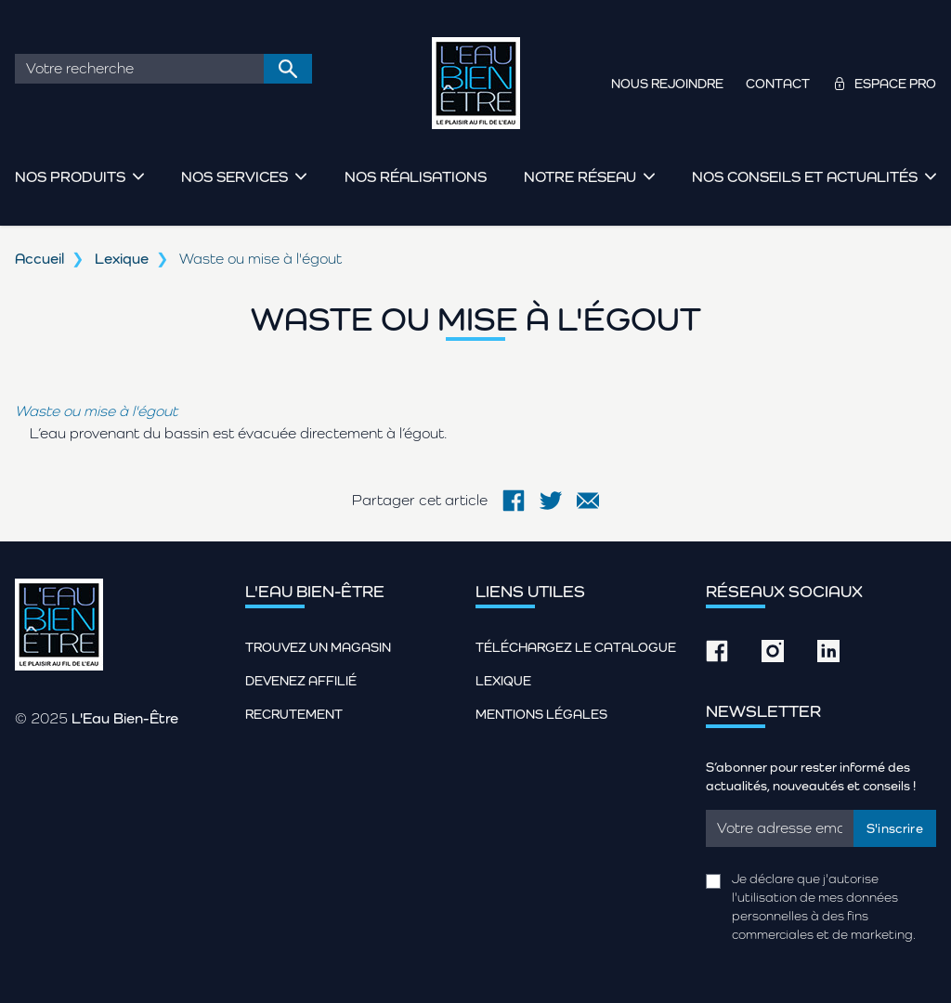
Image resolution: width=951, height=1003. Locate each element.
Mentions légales (541, 714)
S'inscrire (895, 828)
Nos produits (70, 177)
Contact (778, 83)
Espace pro (895, 83)
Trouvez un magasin (318, 647)
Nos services (234, 177)
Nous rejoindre (667, 83)
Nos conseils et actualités (805, 177)
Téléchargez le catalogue (576, 647)
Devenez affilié (301, 680)
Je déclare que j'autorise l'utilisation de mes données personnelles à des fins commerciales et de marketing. (824, 906)
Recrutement (294, 714)
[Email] (779, 828)
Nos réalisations (416, 177)
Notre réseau (580, 177)
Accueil (39, 258)
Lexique (122, 258)
